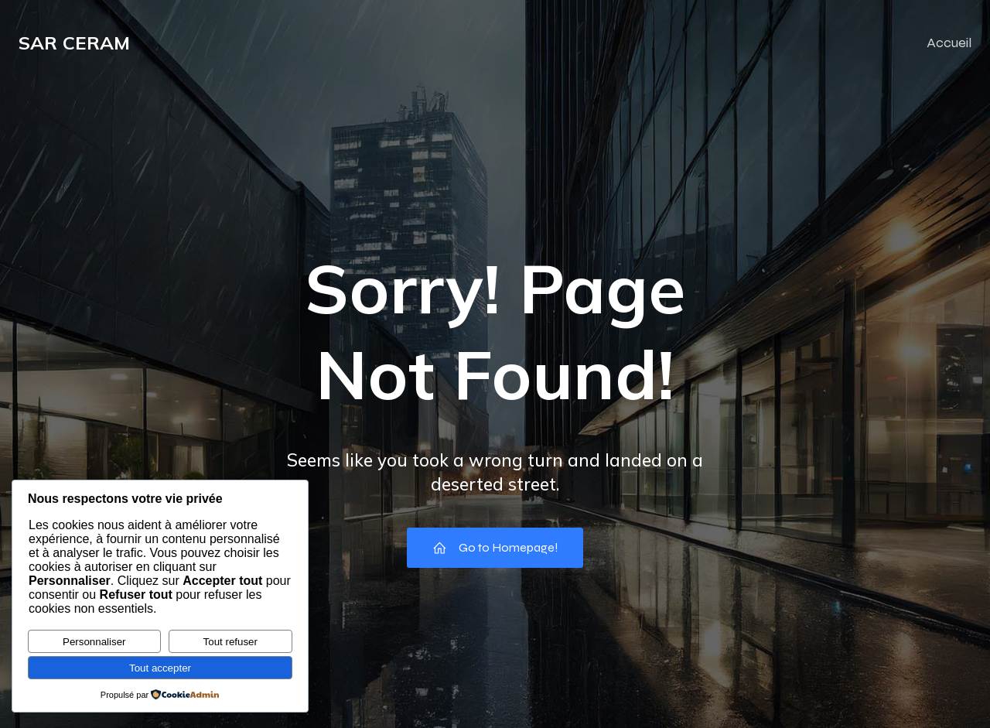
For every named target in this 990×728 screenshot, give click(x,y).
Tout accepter (160, 668)
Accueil (949, 42)
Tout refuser (230, 642)
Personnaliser (94, 642)
